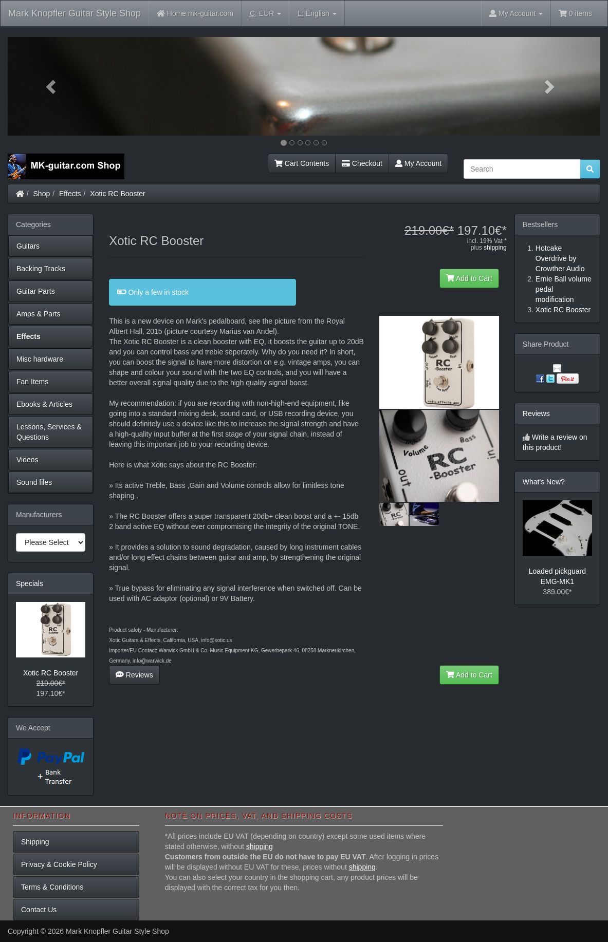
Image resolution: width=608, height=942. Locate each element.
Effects (70, 194)
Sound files (34, 482)
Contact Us (39, 910)
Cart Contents (301, 163)
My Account (418, 163)
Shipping (35, 842)
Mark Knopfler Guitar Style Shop (74, 13)
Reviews (134, 675)
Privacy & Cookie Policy (59, 864)
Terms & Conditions (52, 887)
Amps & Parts (38, 314)
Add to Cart (469, 278)
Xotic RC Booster (117, 194)
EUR (265, 13)
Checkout (362, 163)
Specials (29, 583)
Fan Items (32, 382)
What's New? (544, 482)
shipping (495, 247)
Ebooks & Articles (44, 404)
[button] (52, 86)
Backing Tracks (40, 269)
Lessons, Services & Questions (49, 432)
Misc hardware (39, 359)
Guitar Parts (35, 291)
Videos (27, 460)
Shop (41, 194)
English (317, 13)
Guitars (28, 246)
